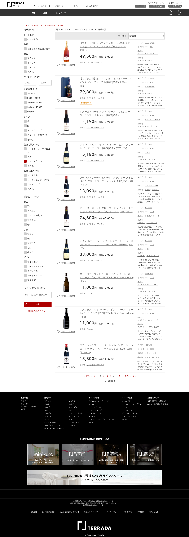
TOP (25, 25)
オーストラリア (75, 416)
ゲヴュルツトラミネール (131, 413)
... (113, 375)
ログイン (178, 6)
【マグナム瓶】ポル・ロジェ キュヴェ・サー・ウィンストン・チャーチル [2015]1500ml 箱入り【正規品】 (106, 81)
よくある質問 (83, 5)
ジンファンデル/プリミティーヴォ (102, 419)
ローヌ (47, 419)
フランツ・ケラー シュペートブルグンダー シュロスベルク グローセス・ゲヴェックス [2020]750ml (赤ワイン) (106, 348)
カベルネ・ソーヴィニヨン (99, 401)
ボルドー (47, 404)
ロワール (47, 416)
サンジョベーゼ (95, 413)
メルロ (91, 404)
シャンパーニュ (152, 60)
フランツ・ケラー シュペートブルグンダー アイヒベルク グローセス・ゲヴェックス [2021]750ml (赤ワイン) (106, 180)
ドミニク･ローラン (152, 119)
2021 (152, 115)
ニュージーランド (76, 413)
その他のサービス (161, 3)
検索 (38, 303)
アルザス (47, 413)
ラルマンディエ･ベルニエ (147, 53)
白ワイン (24, 403)
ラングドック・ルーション (55, 428)
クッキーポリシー (113, 511)
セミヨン (125, 407)
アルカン (90, 293)
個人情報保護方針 (48, 511)
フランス (141, 60)
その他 (23, 409)
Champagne (149, 42)
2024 (152, 148)
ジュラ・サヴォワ (51, 422)
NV (151, 46)
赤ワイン (24, 401)
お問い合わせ (176, 3)
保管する (54, 5)
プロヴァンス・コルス (53, 425)
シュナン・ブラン (129, 416)
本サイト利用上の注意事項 (157, 404)
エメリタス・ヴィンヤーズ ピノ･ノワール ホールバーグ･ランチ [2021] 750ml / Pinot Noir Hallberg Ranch (107, 312)
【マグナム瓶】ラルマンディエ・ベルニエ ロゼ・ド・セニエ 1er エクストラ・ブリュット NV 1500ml (106, 46)
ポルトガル (73, 407)
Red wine (148, 111)
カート (148, 6)
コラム (68, 5)
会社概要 (33, 511)
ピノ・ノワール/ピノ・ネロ (52, 25)
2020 (152, 348)
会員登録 (161, 6)
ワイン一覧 (34, 25)
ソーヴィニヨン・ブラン (131, 404)
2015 (152, 82)
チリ (70, 419)
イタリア (72, 401)
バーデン (155, 189)
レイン (147, 152)
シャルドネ (126, 401)
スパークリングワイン (29, 406)
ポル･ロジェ (149, 86)
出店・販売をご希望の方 (157, 401)
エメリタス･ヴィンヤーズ (147, 284)
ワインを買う (38, 5)
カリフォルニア (152, 159)
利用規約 (140, 511)
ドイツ (147, 189)
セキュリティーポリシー (93, 511)
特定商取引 (128, 511)
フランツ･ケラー (151, 185)
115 (118, 375)
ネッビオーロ (94, 416)
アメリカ (141, 159)
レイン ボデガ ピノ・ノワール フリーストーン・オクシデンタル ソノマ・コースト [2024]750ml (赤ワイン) (107, 244)
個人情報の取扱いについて (69, 511)
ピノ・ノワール (95, 407)
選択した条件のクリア (37, 309)
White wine (149, 273)
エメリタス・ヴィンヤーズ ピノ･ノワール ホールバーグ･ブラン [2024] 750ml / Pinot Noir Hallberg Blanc (107, 277)
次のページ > (130, 375)
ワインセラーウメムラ (95, 62)
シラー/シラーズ (95, 410)
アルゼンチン (74, 422)
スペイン (72, 404)
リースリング (127, 410)
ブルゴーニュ (151, 126)
